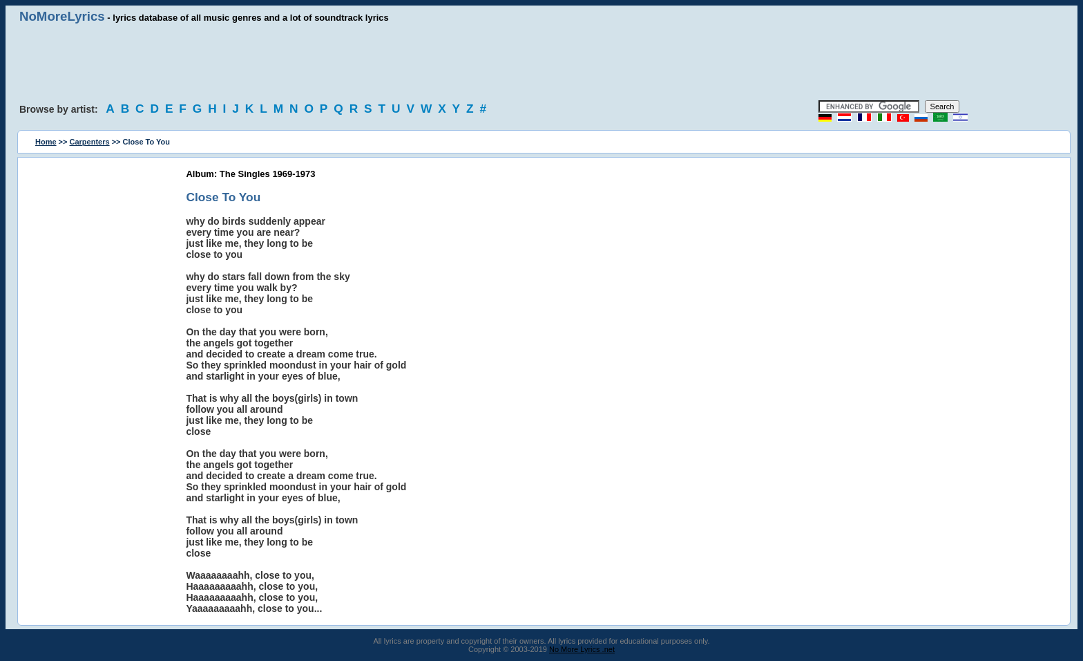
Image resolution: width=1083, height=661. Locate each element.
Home (46, 142)
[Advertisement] (541, 62)
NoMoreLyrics (62, 16)
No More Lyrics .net (582, 649)
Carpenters (90, 142)
